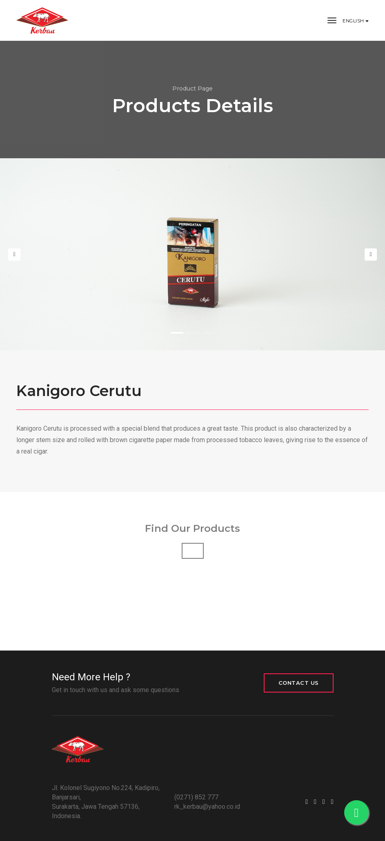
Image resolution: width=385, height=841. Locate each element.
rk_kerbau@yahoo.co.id (207, 806)
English (354, 21)
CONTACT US (298, 682)
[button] (177, 333)
